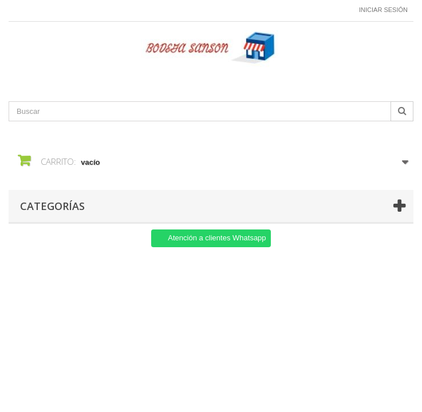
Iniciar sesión (383, 9)
